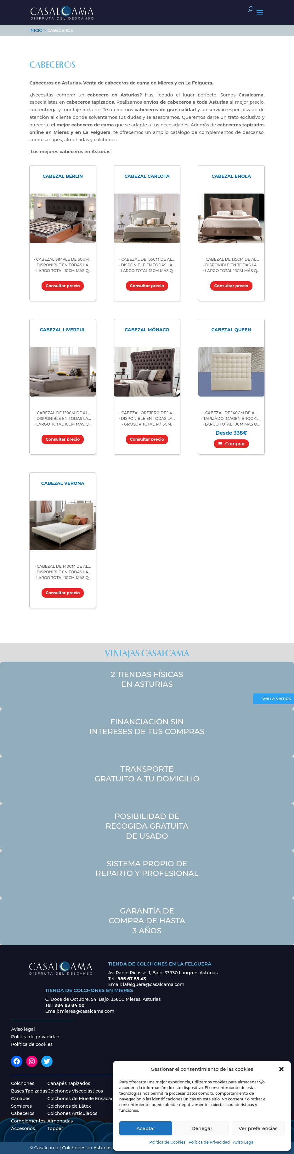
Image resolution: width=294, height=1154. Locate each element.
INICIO (35, 30)
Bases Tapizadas (29, 1091)
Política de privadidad (35, 1037)
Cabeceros (22, 1113)
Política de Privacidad (209, 1142)
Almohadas (60, 1121)
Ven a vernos (277, 698)
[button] (281, 1069)
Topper (55, 1128)
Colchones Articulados (73, 1113)
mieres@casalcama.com (87, 1011)
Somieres (21, 1106)
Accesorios (23, 1128)
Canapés (20, 1098)
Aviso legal (23, 1029)
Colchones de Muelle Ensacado (82, 1098)
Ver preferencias (258, 1128)
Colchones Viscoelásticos (75, 1091)
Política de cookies (32, 1044)
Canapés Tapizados (69, 1083)
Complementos (28, 1121)
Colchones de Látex (69, 1106)
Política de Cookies (167, 1142)
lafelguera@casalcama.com (153, 984)
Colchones (22, 1083)
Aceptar (145, 1128)
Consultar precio (63, 285)
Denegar (201, 1128)
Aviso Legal (244, 1142)
